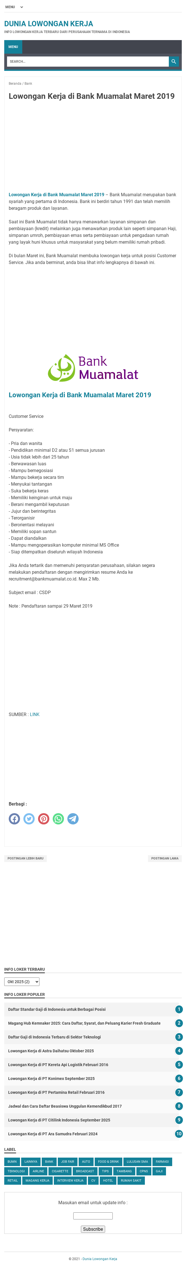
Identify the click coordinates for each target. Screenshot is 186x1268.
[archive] (21, 981)
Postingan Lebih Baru (25, 858)
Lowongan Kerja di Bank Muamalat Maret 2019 (56, 194)
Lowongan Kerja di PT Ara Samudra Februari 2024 (53, 1134)
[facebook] (14, 818)
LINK (34, 714)
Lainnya (31, 1162)
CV (93, 1180)
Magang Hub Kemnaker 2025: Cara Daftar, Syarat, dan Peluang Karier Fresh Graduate (84, 1023)
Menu (13, 47)
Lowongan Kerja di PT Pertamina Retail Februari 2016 (56, 1092)
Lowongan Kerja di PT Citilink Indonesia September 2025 (59, 1120)
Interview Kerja (70, 1180)
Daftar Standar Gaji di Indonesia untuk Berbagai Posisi (57, 1009)
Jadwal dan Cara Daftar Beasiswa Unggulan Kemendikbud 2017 (65, 1106)
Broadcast (85, 1171)
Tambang (124, 1171)
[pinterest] (43, 818)
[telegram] (73, 818)
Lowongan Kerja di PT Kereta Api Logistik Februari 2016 (58, 1064)
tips (105, 1171)
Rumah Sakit (131, 1180)
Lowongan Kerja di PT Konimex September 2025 (51, 1078)
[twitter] (29, 818)
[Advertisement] (93, 147)
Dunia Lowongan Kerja (48, 23)
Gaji (159, 1171)
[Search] (88, 61)
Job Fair (67, 1162)
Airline (38, 1171)
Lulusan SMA (137, 1162)
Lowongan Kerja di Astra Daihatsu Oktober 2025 (51, 1051)
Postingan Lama (164, 858)
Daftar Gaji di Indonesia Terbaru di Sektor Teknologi (54, 1037)
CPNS (144, 1171)
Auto (86, 1162)
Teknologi (16, 1171)
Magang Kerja (37, 1180)
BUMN (12, 1162)
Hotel (108, 1180)
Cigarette (60, 1171)
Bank (49, 1162)
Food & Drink (108, 1162)
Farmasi (162, 1162)
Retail (13, 1180)
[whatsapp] (58, 818)
